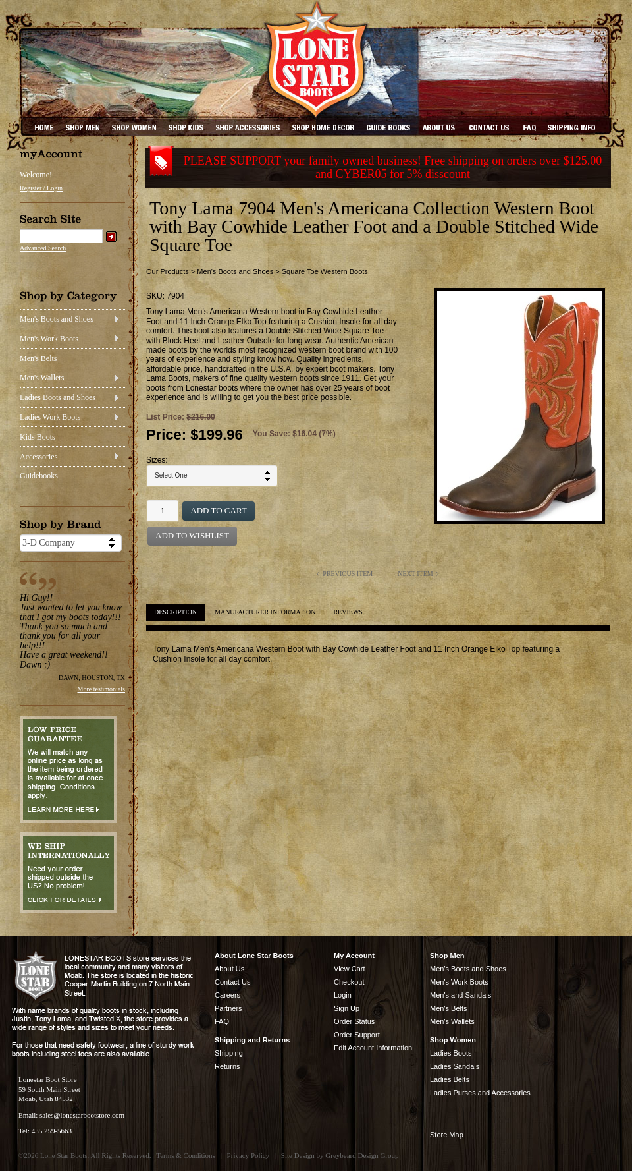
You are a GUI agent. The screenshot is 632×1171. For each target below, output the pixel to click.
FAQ (222, 1021)
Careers (227, 995)
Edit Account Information (373, 1048)
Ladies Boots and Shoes (57, 397)
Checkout (349, 982)
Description (175, 611)
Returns (227, 1066)
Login (343, 995)
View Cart (349, 969)
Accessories (38, 456)
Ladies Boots (451, 1053)
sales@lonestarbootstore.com (82, 1115)
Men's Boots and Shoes (56, 319)
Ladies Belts (449, 1079)
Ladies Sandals (454, 1066)
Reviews (347, 611)
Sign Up (346, 1008)
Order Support (357, 1035)
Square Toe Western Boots (325, 271)
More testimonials (102, 689)
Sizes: (157, 460)
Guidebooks (39, 475)
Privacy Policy (248, 1155)
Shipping (229, 1053)
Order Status (354, 1021)
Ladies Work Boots (50, 417)
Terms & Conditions (185, 1155)
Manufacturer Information (265, 611)
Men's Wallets (42, 377)
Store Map (446, 1135)
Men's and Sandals (460, 995)
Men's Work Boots (49, 338)
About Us (229, 969)
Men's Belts (38, 358)
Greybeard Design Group (361, 1155)
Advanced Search (43, 248)
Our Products (167, 271)
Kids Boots (37, 437)
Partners (228, 1008)
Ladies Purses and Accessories (480, 1093)
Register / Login (41, 188)
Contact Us (232, 982)
